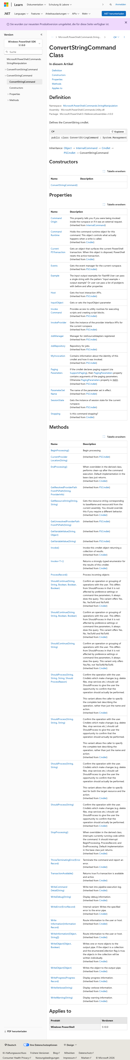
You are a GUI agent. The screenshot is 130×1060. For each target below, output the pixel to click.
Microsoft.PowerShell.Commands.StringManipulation (80, 37)
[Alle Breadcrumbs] (52, 37)
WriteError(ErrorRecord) (63, 906)
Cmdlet (106, 148)
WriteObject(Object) (61, 967)
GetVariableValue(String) (63, 541)
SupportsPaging (78, 372)
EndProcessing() (59, 466)
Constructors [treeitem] (16, 87)
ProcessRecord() (59, 574)
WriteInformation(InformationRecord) (63, 924)
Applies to (57, 88)
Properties (57, 79)
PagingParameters (103, 372)
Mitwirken (69, 1052)
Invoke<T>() (57, 561)
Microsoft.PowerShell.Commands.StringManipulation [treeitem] (24, 61)
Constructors (59, 75)
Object (68, 148)
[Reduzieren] (41, 35)
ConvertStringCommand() (64, 185)
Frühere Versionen (39, 1052)
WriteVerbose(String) (61, 987)
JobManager (57, 335)
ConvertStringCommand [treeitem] (22, 81)
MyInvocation (58, 355)
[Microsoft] (6, 4)
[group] (88, 138)
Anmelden (120, 4)
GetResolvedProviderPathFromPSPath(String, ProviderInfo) (64, 491)
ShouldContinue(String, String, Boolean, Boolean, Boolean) (64, 584)
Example (55, 275)
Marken (85, 1057)
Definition (57, 70)
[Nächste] (103, 4)
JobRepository (58, 345)
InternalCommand (86, 148)
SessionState (57, 400)
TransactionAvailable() (62, 873)
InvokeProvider (58, 322)
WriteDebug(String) (61, 896)
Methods (56, 83)
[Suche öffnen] (110, 5)
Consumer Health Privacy (16, 1057)
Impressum (69, 1057)
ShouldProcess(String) (62, 804)
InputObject (57, 302)
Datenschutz (85, 1052)
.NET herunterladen (114, 13)
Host (53, 292)
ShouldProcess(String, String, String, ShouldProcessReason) (62, 678)
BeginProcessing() (60, 450)
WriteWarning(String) (62, 997)
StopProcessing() (59, 832)
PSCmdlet (69, 152)
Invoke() (55, 547)
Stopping (55, 413)
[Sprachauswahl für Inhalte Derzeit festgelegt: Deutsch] (10, 1045)
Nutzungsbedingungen (47, 1057)
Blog (55, 1052)
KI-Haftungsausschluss (14, 1052)
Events (54, 265)
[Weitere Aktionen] (124, 37)
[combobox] (23, 43)
